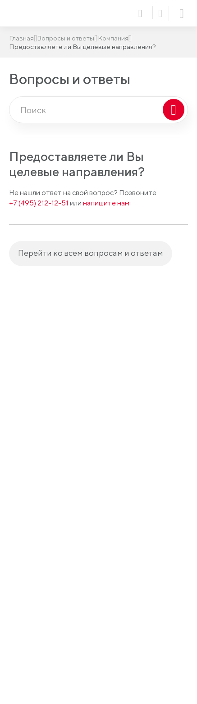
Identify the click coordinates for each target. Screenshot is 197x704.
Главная (21, 38)
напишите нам (106, 203)
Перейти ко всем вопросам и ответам (90, 253)
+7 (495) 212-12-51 (39, 203)
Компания (113, 38)
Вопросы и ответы (65, 38)
